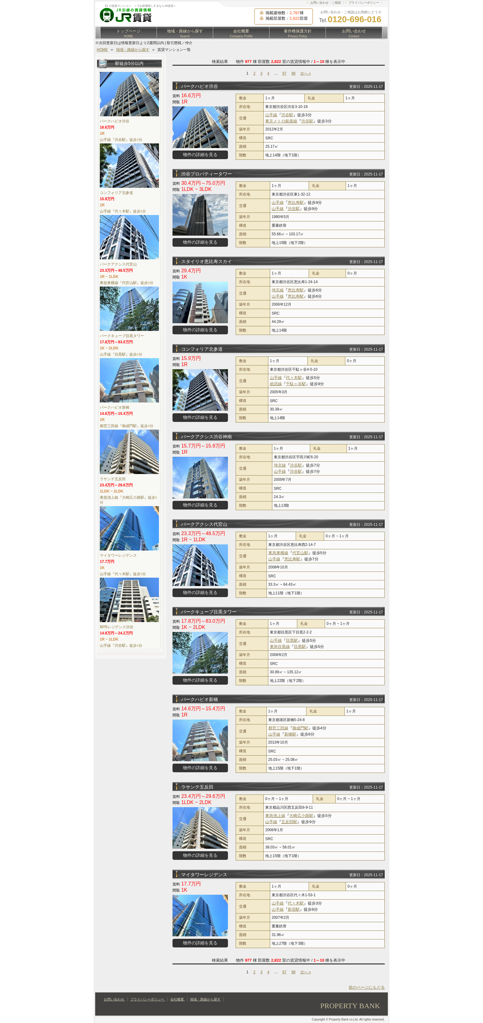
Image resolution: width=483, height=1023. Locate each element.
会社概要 (241, 33)
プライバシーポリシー (363, 2)
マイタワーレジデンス (204, 874)
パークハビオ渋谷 (199, 86)
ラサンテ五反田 (197, 787)
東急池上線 (275, 815)
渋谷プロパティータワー (206, 173)
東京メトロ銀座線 (281, 121)
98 (293, 73)
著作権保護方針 (298, 33)
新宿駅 (294, 909)
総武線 (276, 384)
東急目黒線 (280, 646)
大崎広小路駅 (301, 815)
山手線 (271, 115)
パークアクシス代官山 (204, 524)
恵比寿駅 (296, 202)
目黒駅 (292, 640)
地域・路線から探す (185, 33)
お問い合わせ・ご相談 (325, 2)
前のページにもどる (367, 987)
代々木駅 (294, 377)
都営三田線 (278, 728)
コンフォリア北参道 (202, 349)
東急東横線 (278, 553)
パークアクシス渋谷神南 (206, 436)
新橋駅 (290, 734)
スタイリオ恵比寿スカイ (206, 261)
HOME (102, 49)
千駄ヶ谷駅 (296, 384)
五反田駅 (289, 821)
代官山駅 (300, 553)
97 (284, 73)
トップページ (128, 33)
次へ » (305, 73)
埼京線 (278, 290)
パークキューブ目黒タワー (209, 611)
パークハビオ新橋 (199, 699)
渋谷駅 (287, 115)
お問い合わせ (354, 33)
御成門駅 (300, 728)
